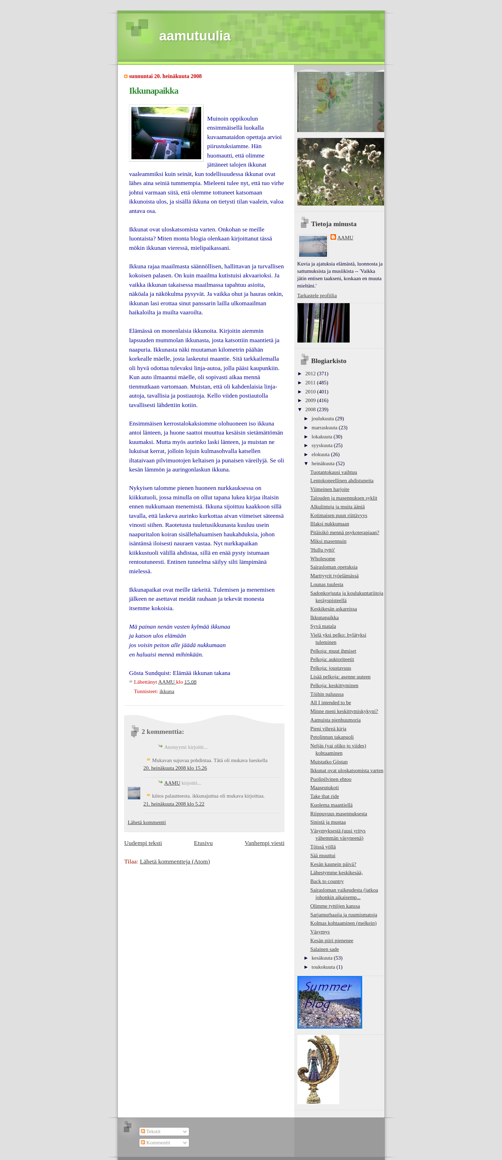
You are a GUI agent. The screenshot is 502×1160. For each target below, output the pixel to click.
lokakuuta (323, 436)
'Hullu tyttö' (322, 550)
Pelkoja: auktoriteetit (332, 659)
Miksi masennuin (328, 541)
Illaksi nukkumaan (329, 524)
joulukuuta (323, 418)
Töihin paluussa (327, 694)
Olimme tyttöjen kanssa (335, 906)
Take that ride (324, 796)
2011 (311, 382)
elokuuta (321, 454)
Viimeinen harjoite (329, 489)
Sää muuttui (322, 855)
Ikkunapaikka (324, 617)
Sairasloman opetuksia (334, 567)
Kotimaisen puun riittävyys (338, 515)
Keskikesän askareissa (333, 609)
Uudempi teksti (143, 842)
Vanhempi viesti (264, 842)
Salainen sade (324, 949)
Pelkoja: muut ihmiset (333, 651)
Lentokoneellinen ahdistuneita (341, 480)
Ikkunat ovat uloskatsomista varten (346, 770)
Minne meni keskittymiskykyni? (344, 711)
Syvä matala (323, 626)
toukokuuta (324, 967)
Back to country (327, 881)
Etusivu (203, 842)
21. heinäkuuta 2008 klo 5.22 (173, 804)
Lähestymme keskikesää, (336, 872)
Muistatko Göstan (329, 762)
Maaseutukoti (324, 787)
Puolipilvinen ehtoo (330, 779)
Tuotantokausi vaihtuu (333, 472)
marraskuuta (325, 427)
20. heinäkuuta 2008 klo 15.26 (175, 768)
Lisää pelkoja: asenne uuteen (340, 676)
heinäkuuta (324, 463)
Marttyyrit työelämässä (334, 575)
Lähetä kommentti (147, 822)
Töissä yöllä (323, 847)
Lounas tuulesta (326, 584)
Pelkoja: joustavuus (330, 668)
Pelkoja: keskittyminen (334, 685)
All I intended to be (330, 702)
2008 (311, 409)
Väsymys (320, 932)
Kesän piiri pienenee (331, 940)
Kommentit (155, 1142)
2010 (311, 391)
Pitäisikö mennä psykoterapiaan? (344, 532)
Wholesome (322, 558)
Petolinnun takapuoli (332, 737)
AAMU (172, 783)
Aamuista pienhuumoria (335, 720)
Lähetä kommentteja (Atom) (175, 861)
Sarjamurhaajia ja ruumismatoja (343, 914)
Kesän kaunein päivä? (333, 864)
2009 (311, 400)
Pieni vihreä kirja (328, 728)
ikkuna (166, 691)
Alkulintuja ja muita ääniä (337, 506)
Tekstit (150, 1131)
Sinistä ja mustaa (328, 822)
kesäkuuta (323, 958)
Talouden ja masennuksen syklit (343, 498)
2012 (311, 373)
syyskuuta (323, 445)
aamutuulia (195, 35)
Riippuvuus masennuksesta (338, 813)
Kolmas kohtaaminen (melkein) (343, 923)
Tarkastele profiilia (317, 295)
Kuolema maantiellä (331, 805)
